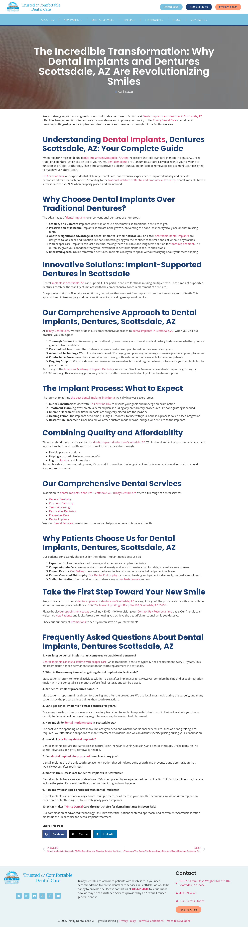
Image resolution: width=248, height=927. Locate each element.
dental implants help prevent (70, 756)
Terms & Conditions (151, 921)
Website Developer (178, 921)
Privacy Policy (127, 921)
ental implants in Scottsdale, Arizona (105, 158)
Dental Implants (134, 139)
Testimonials (154, 20)
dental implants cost (78, 722)
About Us (47, 20)
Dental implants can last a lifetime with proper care (74, 662)
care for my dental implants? (77, 739)
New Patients (73, 20)
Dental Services (103, 20)
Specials (129, 20)
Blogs (177, 20)
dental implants (117, 162)
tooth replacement (182, 244)
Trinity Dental (73, 806)
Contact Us (199, 20)
